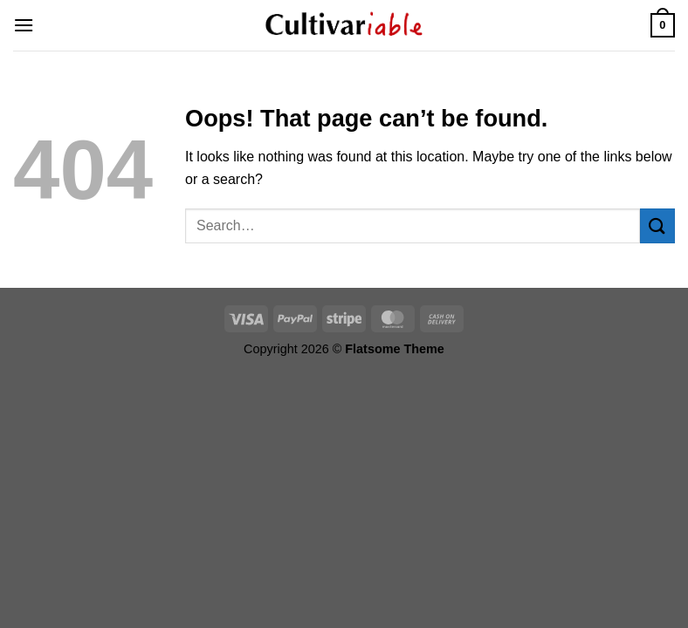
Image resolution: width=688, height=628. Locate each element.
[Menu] (23, 24)
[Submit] (657, 225)
